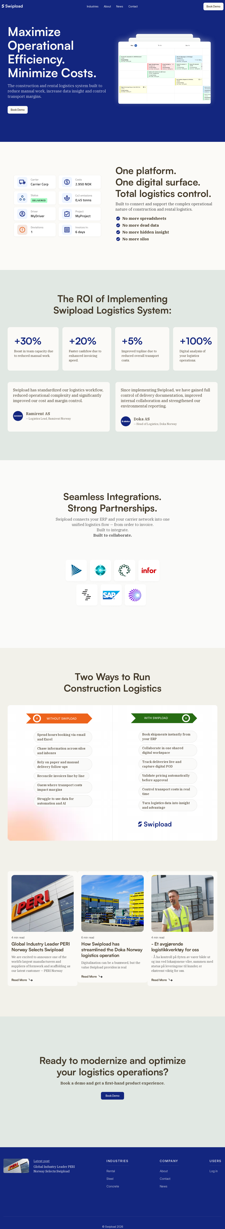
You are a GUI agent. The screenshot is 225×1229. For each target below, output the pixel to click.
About (107, 6)
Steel (109, 1179)
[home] (12, 6)
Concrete (112, 1186)
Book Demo (213, 6)
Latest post (42, 1161)
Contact (133, 6)
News (119, 6)
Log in (214, 1173)
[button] (93, 6)
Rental (110, 1171)
